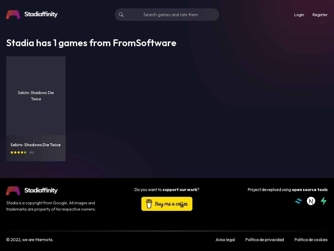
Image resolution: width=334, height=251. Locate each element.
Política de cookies (311, 239)
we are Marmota (37, 239)
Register (320, 14)
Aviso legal (225, 239)
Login (299, 14)
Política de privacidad (264, 239)
